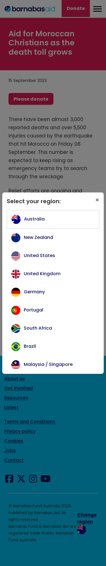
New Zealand (38, 237)
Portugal (33, 310)
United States (39, 255)
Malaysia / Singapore (48, 364)
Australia (34, 219)
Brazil (30, 346)
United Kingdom (42, 273)
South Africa (38, 328)
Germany (34, 292)
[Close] (97, 200)
